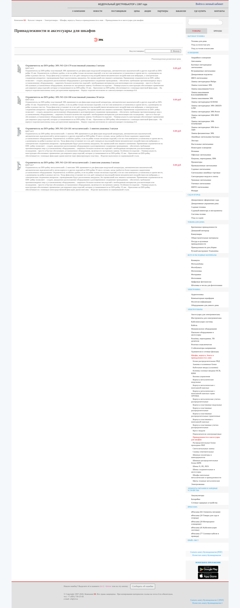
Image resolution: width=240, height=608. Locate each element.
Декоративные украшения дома (205, 203)
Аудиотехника (197, 294)
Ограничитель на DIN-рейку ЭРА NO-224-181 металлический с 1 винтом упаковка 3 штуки (72, 128)
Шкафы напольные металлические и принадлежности (206, 476)
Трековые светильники (201, 180)
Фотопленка (196, 271)
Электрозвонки (198, 484)
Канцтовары (196, 234)
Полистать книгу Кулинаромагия (206, 555)
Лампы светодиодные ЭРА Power (205, 111)
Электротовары (51, 20)
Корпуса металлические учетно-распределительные (206, 400)
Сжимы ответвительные (203, 452)
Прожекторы (196, 162)
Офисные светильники (201, 155)
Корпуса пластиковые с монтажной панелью (202, 420)
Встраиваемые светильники (203, 71)
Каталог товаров (35, 20)
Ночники (195, 151)
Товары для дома (196, 222)
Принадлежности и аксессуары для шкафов (124, 20)
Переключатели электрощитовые (207, 434)
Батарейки (195, 499)
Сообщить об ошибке (142, 586)
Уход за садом (197, 218)
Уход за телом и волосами (202, 48)
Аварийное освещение (201, 57)
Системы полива (198, 214)
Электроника (194, 289)
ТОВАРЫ (196, 31)
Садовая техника (198, 207)
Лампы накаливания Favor (202, 89)
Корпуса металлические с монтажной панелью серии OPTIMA (203, 393)
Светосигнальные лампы (203, 448)
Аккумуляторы (197, 495)
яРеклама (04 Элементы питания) (205, 512)
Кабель (194, 325)
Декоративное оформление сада (205, 200)
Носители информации (201, 302)
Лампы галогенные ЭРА (201, 85)
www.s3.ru (157, 594)
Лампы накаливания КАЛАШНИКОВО (200, 93)
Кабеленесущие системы (202, 322)
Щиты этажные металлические (206, 481)
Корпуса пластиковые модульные (207, 405)
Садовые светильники (201, 169)
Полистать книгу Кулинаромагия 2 (207, 603)
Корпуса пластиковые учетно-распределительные (205, 426)
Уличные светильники (201, 183)
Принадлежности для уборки (204, 247)
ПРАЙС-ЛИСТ (193, 540)
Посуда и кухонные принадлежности (199, 242)
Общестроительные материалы (204, 238)
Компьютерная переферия (202, 298)
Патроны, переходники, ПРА (203, 158)
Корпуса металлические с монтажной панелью (203, 386)
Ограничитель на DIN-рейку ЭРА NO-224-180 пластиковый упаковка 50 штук (65, 97)
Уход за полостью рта (200, 45)
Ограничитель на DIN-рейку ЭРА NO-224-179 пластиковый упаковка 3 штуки (65, 65)
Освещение (193, 53)
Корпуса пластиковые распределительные (201, 409)
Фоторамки (196, 274)
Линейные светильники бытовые (205, 137)
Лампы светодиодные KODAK (204, 102)
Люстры (194, 140)
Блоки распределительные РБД (206, 361)
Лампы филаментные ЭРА (202, 133)
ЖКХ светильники (199, 78)
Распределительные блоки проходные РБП (203, 444)
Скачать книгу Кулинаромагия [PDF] (206, 552)
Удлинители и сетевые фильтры (205, 351)
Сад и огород (194, 195)
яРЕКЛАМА (192, 507)
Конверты (195, 260)
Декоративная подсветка (202, 74)
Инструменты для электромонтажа (206, 318)
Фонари (194, 190)
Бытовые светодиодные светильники (201, 66)
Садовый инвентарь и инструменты (206, 210)
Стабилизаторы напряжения (203, 348)
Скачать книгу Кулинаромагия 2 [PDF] (207, 600)
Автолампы (196, 61)
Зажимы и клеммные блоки (205, 364)
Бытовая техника (196, 36)
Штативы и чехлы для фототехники (206, 285)
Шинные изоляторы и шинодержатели (201, 456)
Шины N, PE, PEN (201, 466)
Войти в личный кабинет (209, 4)
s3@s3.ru (74, 599)
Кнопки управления (201, 376)
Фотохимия (196, 278)
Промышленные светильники (204, 165)
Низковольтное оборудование (204, 329)
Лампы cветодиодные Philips (203, 81)
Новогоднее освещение (201, 147)
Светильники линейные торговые (205, 172)
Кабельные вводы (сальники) (205, 367)
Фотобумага (196, 267)
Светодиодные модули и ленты (204, 176)
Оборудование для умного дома (205, 305)
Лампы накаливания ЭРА (202, 98)
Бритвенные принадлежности (204, 227)
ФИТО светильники (200, 187)
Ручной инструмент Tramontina (205, 251)
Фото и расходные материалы (202, 255)
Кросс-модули (199, 430)
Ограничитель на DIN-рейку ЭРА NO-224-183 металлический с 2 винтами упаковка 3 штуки (72, 162)
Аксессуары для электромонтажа (205, 314)
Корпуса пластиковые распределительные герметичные (205, 414)
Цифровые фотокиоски (201, 282)
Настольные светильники (202, 144)
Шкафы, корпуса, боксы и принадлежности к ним (82, 20)
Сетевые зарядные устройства (204, 503)
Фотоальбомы (197, 264)
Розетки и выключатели (201, 344)
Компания (20, 20)
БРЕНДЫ (218, 31)
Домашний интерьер (200, 230)
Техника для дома (199, 41)
